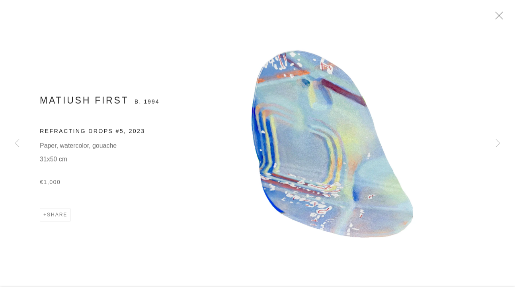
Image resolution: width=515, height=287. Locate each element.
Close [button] (497, 18)
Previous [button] (17, 143)
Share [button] (57, 216)
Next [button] (498, 143)
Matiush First (84, 101)
